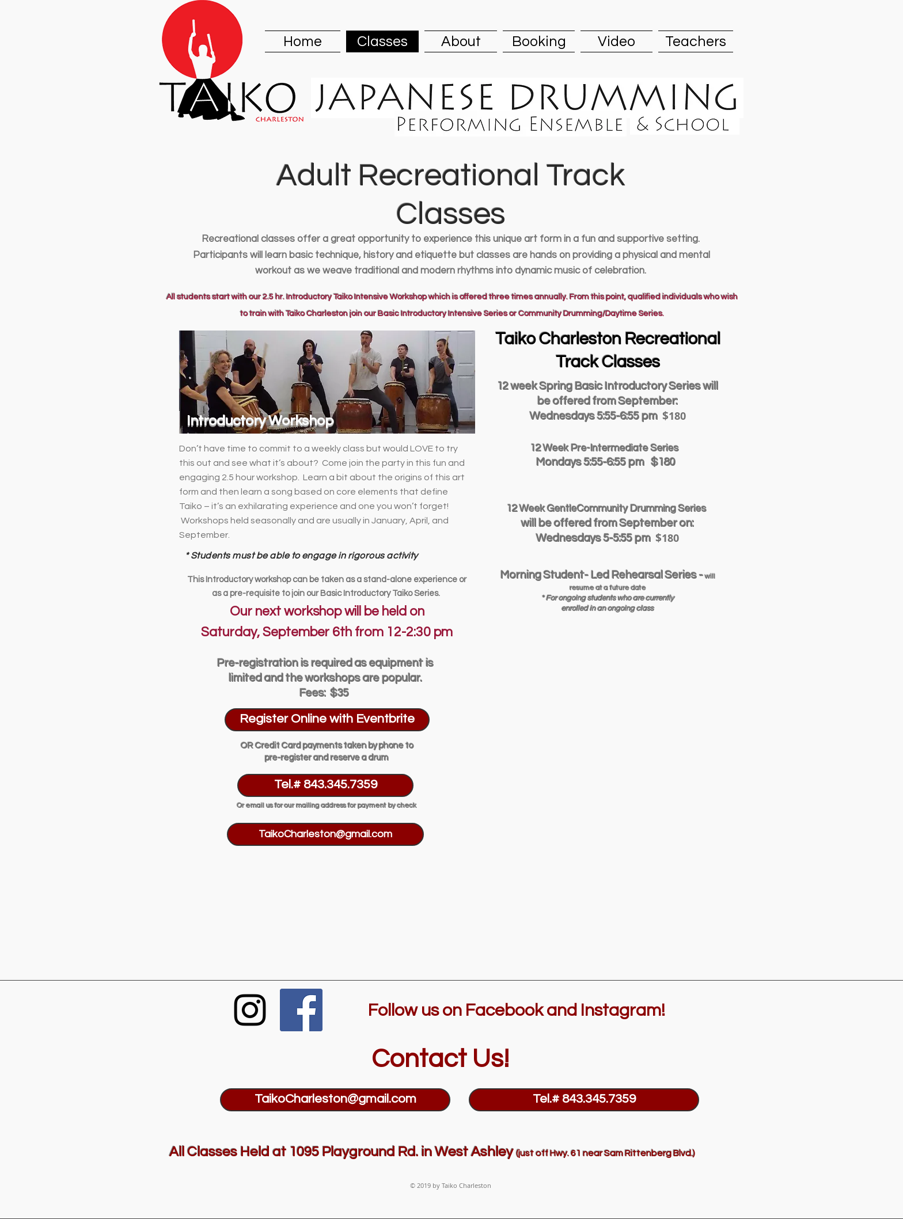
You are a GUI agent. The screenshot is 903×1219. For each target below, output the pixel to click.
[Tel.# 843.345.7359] (325, 785)
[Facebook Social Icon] (301, 1010)
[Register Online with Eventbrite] (327, 719)
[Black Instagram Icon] (250, 1010)
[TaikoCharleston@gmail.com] (325, 834)
